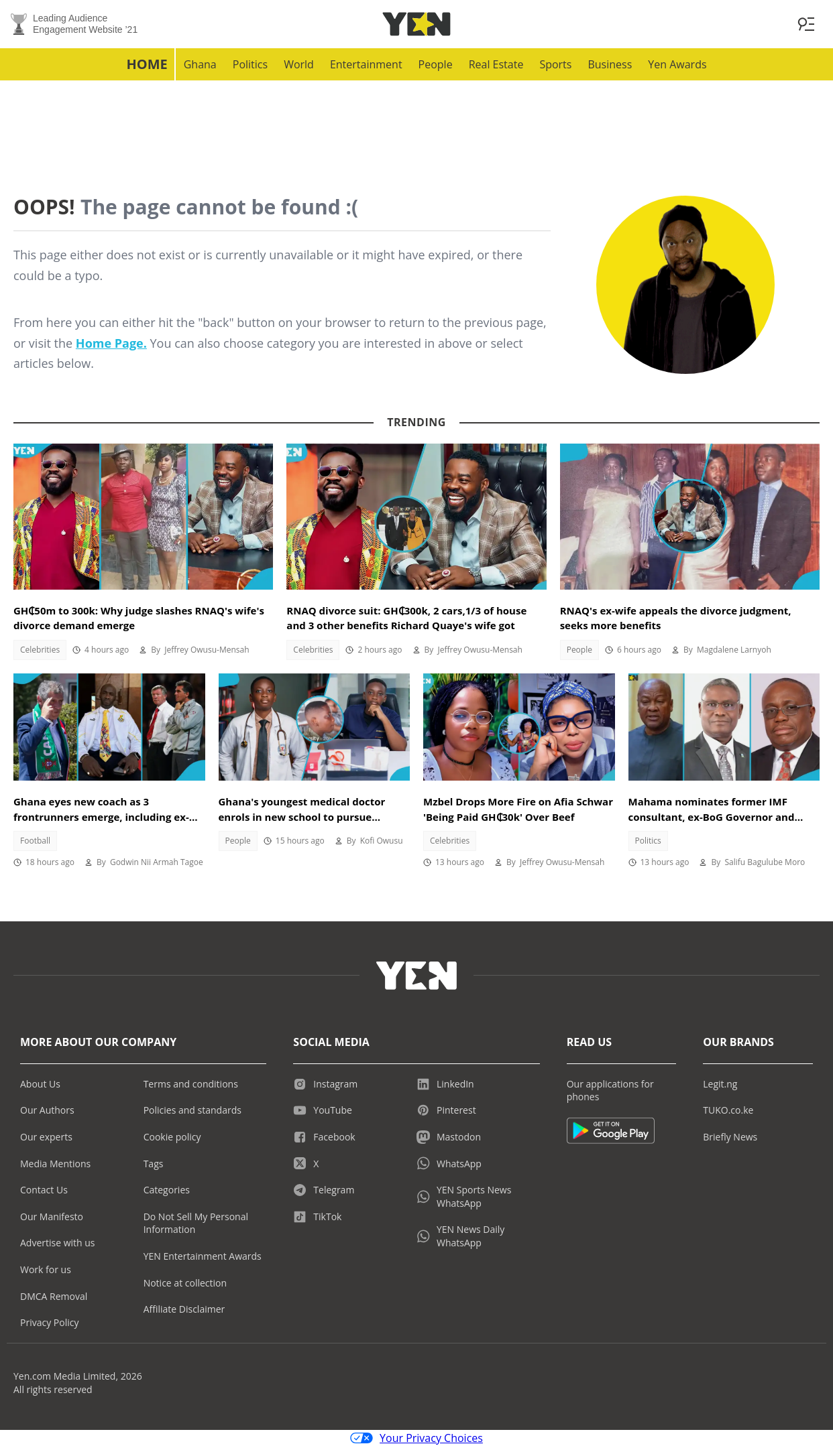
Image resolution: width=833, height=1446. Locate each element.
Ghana (200, 64)
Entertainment (366, 64)
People (436, 64)
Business (610, 64)
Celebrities (40, 649)
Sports (555, 64)
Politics (250, 64)
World (299, 64)
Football (35, 840)
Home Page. (111, 343)
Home (146, 64)
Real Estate (496, 64)
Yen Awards (677, 64)
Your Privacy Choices (416, 1438)
